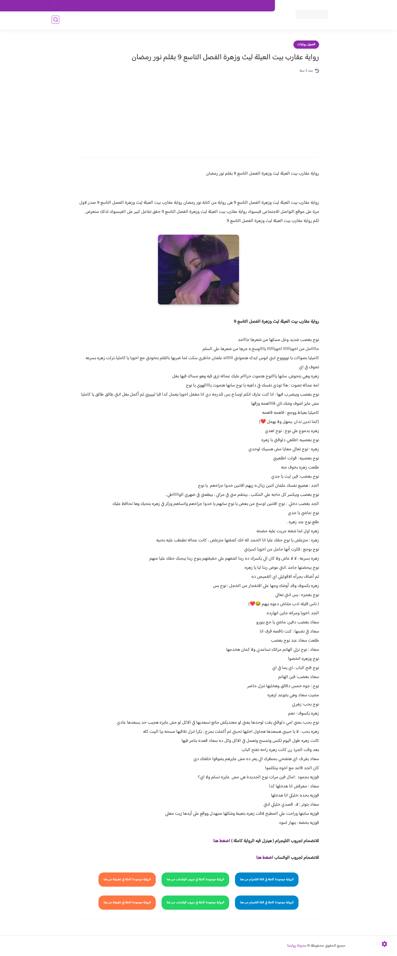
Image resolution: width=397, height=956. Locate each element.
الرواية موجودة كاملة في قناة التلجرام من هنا (266, 879)
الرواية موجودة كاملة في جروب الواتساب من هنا (195, 879)
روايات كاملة (232, 20)
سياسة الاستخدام (198, 6)
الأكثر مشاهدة (208, 20)
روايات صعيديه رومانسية (173, 20)
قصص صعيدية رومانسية (130, 20)
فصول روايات (306, 45)
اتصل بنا (263, 6)
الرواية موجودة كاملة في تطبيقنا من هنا (127, 879)
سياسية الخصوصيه (167, 6)
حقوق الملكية (242, 6)
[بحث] (55, 21)
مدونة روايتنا (296, 945)
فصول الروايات (257, 20)
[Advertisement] (198, 111)
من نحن (221, 6)
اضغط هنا (221, 841)
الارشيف (143, 6)
